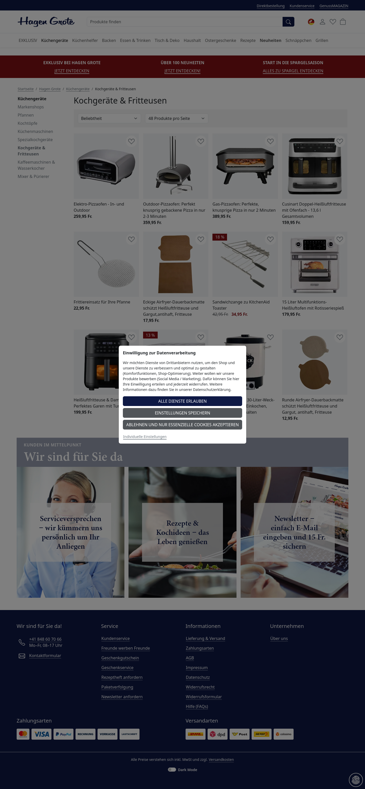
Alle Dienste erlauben (182, 401)
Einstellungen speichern (182, 413)
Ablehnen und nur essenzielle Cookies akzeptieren (182, 424)
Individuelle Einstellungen (145, 436)
